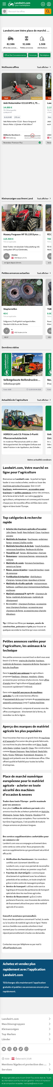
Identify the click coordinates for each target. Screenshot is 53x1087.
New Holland (28, 532)
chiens (40, 676)
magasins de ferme (30, 663)
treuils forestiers (42, 545)
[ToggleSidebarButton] (4, 4)
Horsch (6, 758)
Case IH (24, 747)
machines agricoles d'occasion (16, 485)
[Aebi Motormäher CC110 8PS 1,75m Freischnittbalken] (22, 109)
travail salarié (35, 683)
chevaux (24, 676)
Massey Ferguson (17, 751)
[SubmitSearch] (48, 11)
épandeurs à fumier (36, 579)
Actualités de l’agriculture (15, 399)
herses (23, 552)
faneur (9, 542)
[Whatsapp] (26, 1049)
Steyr (39, 744)
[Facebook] (15, 1049)
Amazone (39, 754)
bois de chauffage (10, 667)
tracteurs (40, 660)
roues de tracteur (36, 569)
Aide (5, 1058)
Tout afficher (44, 67)
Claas (37, 532)
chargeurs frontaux (27, 603)
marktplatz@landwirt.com (33, 1083)
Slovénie (37, 814)
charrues (42, 552)
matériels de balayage (22, 596)
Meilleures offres (10, 67)
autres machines (37, 702)
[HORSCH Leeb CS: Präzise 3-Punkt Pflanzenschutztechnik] (22, 430)
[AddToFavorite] (39, 76)
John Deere (11, 532)
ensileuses (10, 590)
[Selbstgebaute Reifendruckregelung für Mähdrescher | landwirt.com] (22, 372)
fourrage (43, 663)
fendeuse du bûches (34, 549)
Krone (11, 754)
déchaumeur (32, 552)
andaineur (43, 539)
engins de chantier (27, 660)
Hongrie (28, 814)
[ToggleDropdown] (26, 1018)
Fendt (19, 532)
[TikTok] (21, 1049)
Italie (22, 814)
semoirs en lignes (13, 566)
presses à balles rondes (23, 542)
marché (36, 495)
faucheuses (33, 539)
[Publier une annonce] (43, 4)
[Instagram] (9, 1049)
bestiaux (16, 676)
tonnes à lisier (21, 579)
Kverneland (29, 754)
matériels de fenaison (12, 663)
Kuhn (5, 754)
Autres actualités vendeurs (39, 459)
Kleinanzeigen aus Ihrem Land (17, 198)
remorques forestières (15, 549)
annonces (33, 55)
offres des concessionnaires (15, 55)
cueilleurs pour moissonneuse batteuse (32, 586)
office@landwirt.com (12, 947)
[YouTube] (4, 1049)
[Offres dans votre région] (4, 11)
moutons (33, 676)
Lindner (17, 747)
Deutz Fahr (42, 751)
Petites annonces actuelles (15, 273)
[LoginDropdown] (48, 4)
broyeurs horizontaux (34, 562)
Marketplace (44, 55)
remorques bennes (26, 556)
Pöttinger (19, 754)
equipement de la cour (14, 699)
